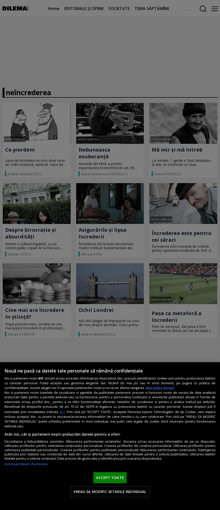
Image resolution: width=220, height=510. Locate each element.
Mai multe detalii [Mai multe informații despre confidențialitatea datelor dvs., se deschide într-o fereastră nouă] (160, 388)
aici (62, 411)
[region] (110, 436)
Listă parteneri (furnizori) (25, 464)
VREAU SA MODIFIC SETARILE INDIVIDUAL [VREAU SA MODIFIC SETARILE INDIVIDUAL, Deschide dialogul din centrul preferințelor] (109, 491)
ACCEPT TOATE (110, 477)
